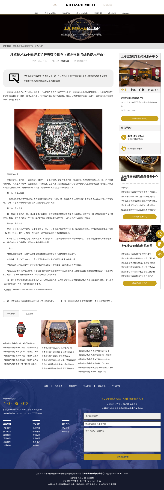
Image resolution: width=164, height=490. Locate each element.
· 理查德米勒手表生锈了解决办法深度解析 (58, 360)
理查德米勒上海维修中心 (23, 46)
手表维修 (36, 428)
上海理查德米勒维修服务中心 (27, 280)
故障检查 (7, 435)
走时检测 (7, 428)
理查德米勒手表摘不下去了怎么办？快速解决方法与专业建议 (139, 192)
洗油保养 (7, 438)
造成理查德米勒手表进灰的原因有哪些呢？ (139, 210)
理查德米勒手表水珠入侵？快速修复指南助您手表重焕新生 (139, 197)
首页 (36, 12)
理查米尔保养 (82, 12)
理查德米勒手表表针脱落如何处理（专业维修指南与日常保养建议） (39, 301)
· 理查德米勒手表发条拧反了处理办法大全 (20, 360)
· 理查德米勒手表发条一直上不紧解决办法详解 (58, 368)
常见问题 (98, 12)
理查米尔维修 (50, 12)
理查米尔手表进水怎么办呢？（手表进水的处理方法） (139, 206)
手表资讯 (36, 442)
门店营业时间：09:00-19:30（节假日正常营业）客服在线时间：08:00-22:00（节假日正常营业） (23, 411)
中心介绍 (116, 386)
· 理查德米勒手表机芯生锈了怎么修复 (94, 363)
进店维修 (65, 428)
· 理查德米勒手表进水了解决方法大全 (94, 351)
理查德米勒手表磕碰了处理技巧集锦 (136, 255)
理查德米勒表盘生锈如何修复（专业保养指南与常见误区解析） (94, 301)
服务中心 (126, 12)
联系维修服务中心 (139, 119)
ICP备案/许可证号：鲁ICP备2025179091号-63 (82, 481)
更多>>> (153, 90)
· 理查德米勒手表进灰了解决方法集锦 (94, 359)
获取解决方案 (123, 457)
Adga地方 (125, 188)
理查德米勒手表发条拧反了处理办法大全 (138, 273)
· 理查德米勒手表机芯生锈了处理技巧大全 (20, 352)
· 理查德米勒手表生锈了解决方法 (92, 372)
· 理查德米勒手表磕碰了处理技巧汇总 (56, 348)
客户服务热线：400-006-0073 (82, 478)
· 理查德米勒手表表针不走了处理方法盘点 (20, 356)
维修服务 (58, 386)
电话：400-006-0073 (129, 110)
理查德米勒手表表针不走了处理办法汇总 (138, 259)
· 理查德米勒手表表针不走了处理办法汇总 (20, 347)
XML (126, 474)
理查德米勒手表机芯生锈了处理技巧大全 (138, 264)
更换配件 (66, 12)
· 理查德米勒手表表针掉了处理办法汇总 (19, 364)
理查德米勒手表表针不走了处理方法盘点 (138, 268)
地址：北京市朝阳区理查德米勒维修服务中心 (139, 104)
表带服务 (7, 445)
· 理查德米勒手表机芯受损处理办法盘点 (57, 364)
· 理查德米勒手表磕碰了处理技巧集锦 (19, 343)
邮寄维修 (65, 431)
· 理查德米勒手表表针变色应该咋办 (55, 356)
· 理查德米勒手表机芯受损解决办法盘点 (57, 352)
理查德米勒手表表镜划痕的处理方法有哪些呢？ (139, 201)
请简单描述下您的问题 (122, 440)
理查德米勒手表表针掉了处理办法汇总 (137, 277)
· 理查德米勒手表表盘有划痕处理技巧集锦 (95, 367)
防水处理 (7, 431)
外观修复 (7, 442)
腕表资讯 (112, 12)
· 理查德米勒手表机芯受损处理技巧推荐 (94, 355)
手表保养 (36, 431)
